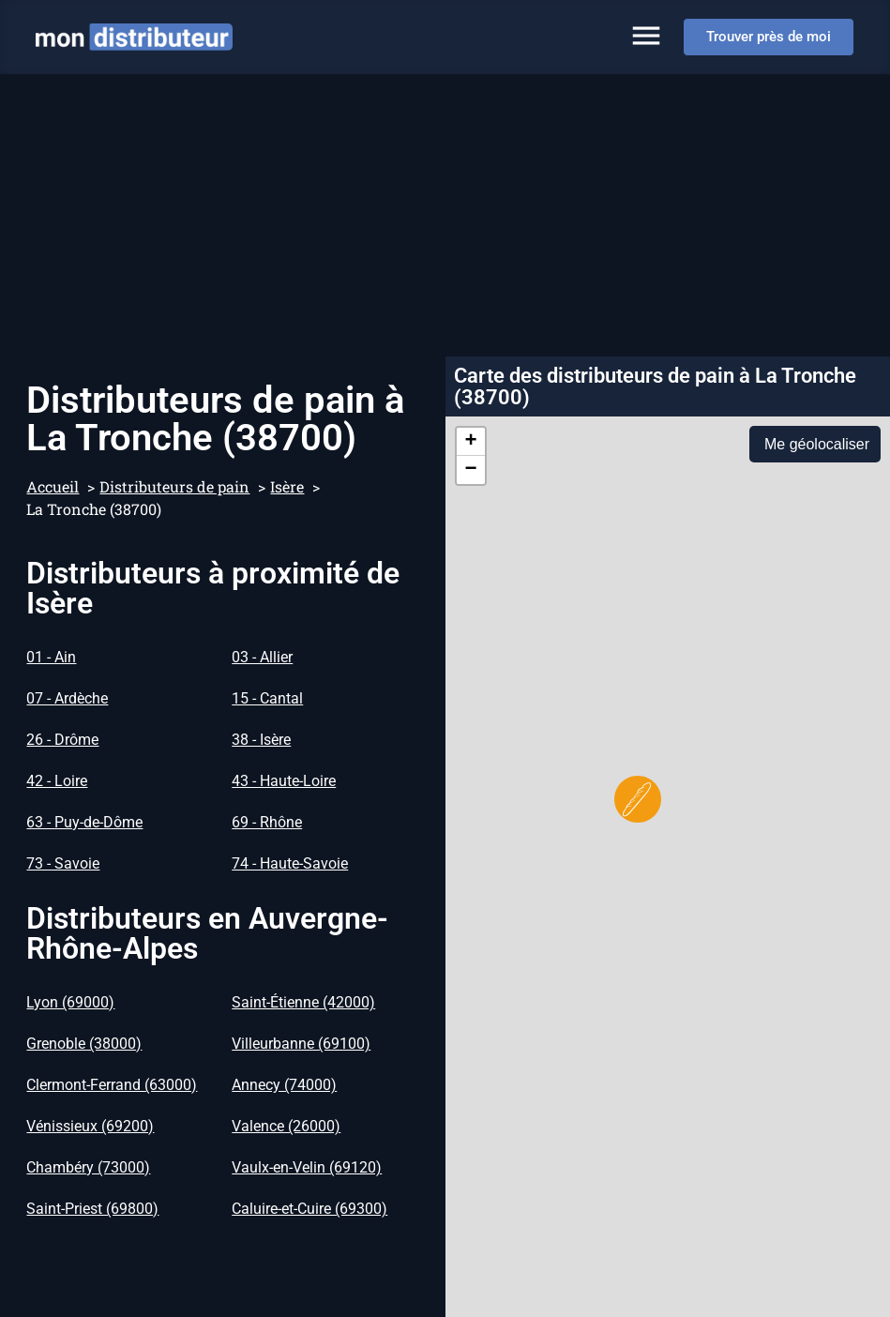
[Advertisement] (445, 214)
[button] (638, 799)
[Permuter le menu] (646, 35)
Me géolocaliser (816, 444)
